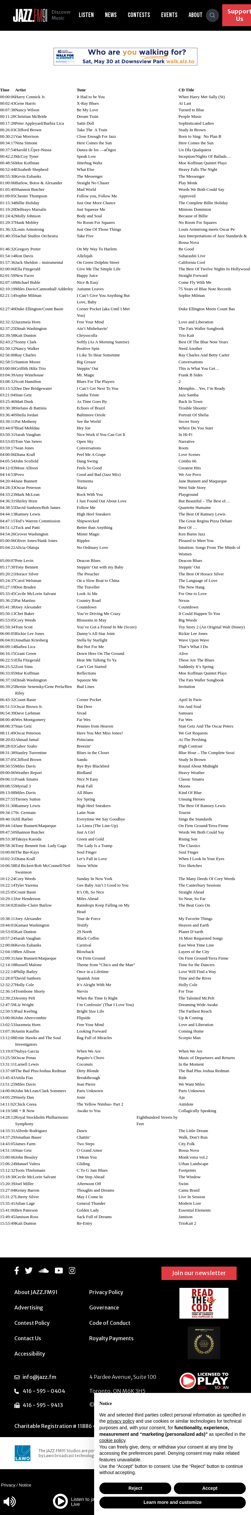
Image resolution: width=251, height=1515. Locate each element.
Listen (86, 15)
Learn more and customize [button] (172, 1502)
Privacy (8, 1485)
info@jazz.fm (39, 1377)
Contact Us (27, 1338)
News (111, 15)
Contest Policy (32, 1323)
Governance (104, 1307)
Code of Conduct (109, 1323)
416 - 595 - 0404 (44, 1391)
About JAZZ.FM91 (36, 1292)
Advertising (28, 1307)
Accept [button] (210, 1488)
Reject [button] (135, 1488)
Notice (25, 1485)
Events (170, 15)
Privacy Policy (106, 1292)
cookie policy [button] (112, 1440)
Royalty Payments (111, 1338)
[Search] (213, 15)
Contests (139, 15)
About (196, 15)
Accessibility (29, 1353)
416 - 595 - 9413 (43, 1405)
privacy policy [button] (120, 1421)
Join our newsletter (199, 1273)
